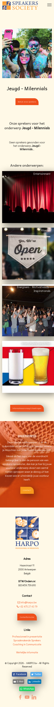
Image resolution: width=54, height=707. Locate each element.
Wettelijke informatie (27, 652)
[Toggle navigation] (49, 4)
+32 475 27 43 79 (27, 606)
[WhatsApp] (27, 688)
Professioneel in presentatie (27, 636)
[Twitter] (36, 674)
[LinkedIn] (34, 681)
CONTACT (27, 490)
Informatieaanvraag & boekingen (27, 408)
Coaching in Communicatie (27, 644)
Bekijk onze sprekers (27, 102)
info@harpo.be (29, 602)
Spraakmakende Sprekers (27, 640)
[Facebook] (19, 674)
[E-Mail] (18, 681)
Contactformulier (27, 617)
